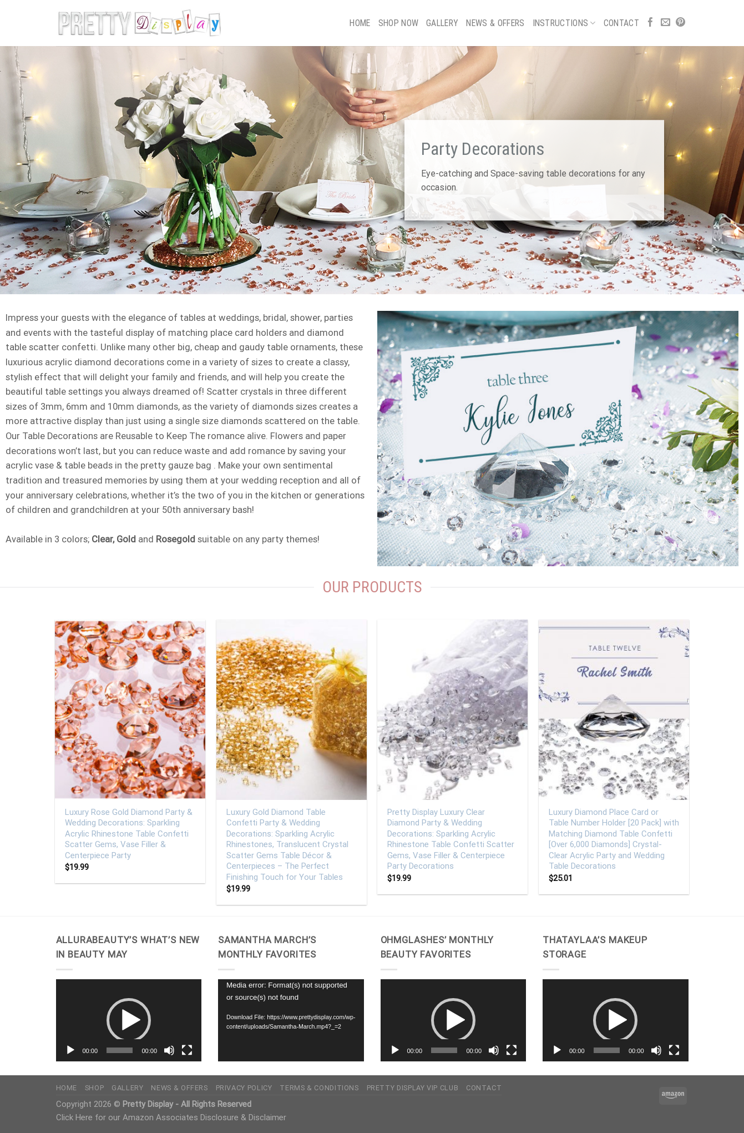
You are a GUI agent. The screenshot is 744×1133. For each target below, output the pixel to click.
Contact (621, 23)
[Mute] (169, 1050)
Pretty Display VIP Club (413, 1088)
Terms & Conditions (319, 1088)
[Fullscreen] (187, 1050)
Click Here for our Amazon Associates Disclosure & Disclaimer (171, 1117)
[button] (129, 1020)
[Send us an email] (665, 23)
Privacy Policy (244, 1088)
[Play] (70, 1050)
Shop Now (398, 23)
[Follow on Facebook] (650, 23)
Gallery (442, 23)
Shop (94, 1088)
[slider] (120, 1050)
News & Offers (495, 23)
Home (360, 23)
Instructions (564, 23)
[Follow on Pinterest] (680, 23)
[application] (129, 1020)
